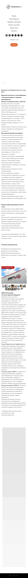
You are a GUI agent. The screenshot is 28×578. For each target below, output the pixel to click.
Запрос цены (14, 28)
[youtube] (10, 35)
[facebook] (18, 35)
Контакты (14, 31)
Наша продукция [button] (14, 19)
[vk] (16, 35)
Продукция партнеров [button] (14, 22)
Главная (14, 16)
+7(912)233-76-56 (14, 39)
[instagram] (7, 35)
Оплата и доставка (14, 25)
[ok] (13, 35)
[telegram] (21, 35)
